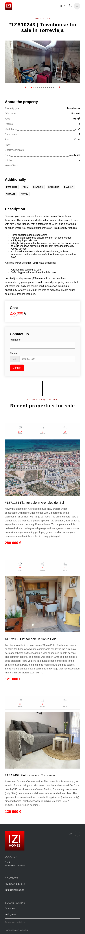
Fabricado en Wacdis (16, 930)
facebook (10, 908)
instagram (10, 914)
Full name (15, 339)
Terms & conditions (15, 922)
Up (74, 833)
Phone (13, 353)
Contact (17, 368)
